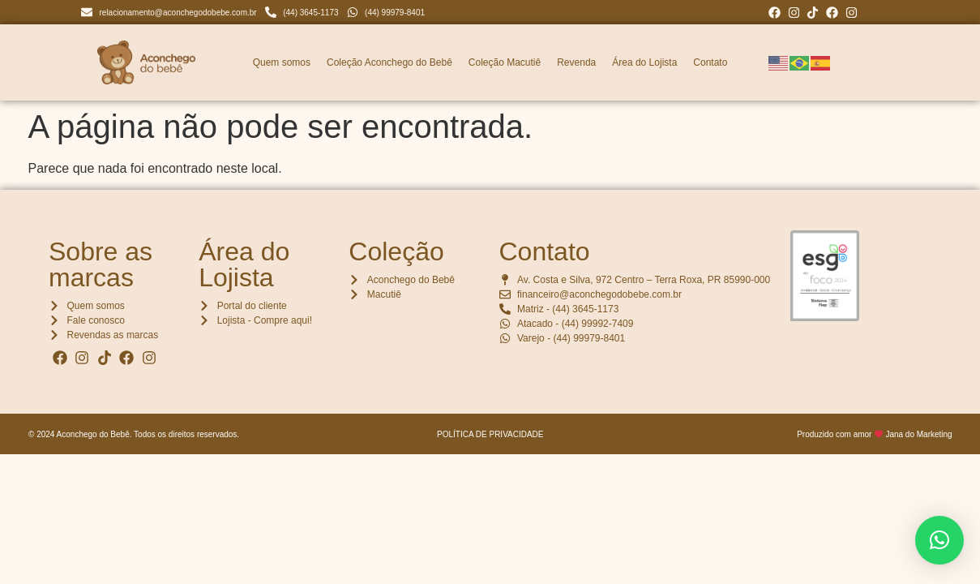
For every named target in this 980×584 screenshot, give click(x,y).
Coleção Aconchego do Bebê (389, 62)
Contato (710, 62)
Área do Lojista (644, 62)
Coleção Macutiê (505, 62)
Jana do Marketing (918, 434)
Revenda (576, 62)
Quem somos (281, 62)
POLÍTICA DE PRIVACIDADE (490, 434)
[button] (939, 540)
